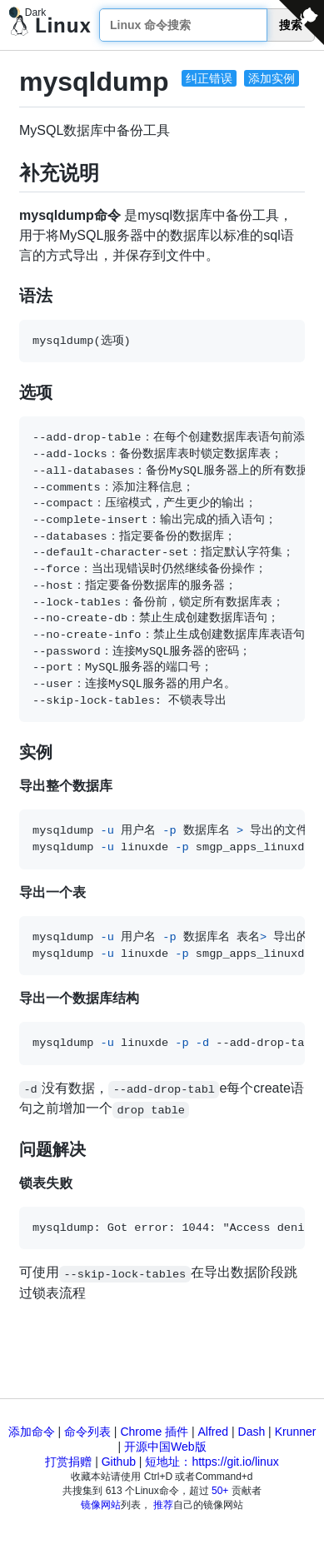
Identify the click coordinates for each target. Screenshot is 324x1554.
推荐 (163, 1505)
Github (119, 1461)
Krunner (296, 1431)
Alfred (213, 1431)
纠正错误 (209, 78)
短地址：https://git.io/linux (211, 1461)
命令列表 (87, 1431)
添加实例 (271, 78)
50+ (220, 1491)
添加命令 (31, 1431)
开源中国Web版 (165, 1446)
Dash (252, 1431)
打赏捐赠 (68, 1461)
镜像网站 (101, 1505)
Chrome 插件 (154, 1431)
